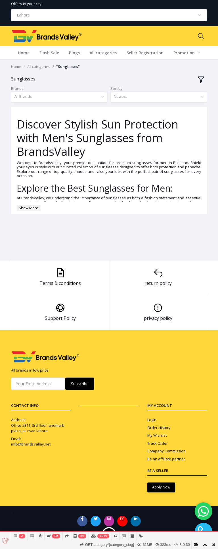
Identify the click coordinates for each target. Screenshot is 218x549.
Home (24, 52)
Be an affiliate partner (166, 458)
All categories (103, 52)
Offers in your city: (26, 3)
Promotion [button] (184, 52)
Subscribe (80, 383)
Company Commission (166, 450)
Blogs (74, 52)
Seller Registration (145, 52)
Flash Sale (49, 52)
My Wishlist (157, 435)
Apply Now (161, 487)
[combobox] (109, 15)
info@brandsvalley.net (31, 444)
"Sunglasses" (68, 66)
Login (151, 419)
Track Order (157, 443)
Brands (17, 88)
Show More (28, 207)
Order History (159, 427)
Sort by (116, 88)
